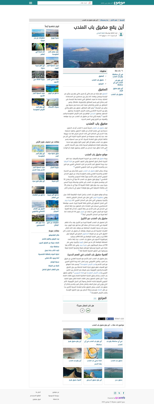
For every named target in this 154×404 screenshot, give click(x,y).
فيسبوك (111, 319)
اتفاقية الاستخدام (35, 395)
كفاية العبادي (101, 33)
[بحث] (89, 3)
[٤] (74, 166)
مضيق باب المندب (117, 94)
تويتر (104, 319)
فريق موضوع (37, 399)
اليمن (82, 211)
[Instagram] (115, 393)
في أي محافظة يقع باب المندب (117, 75)
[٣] (106, 150)
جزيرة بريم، (83, 245)
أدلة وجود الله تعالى (52, 258)
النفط (100, 289)
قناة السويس (79, 272)
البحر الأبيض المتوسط (88, 264)
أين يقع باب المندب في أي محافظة (118, 82)
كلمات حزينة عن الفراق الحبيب (49, 242)
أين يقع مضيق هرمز (118, 89)
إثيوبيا (81, 242)
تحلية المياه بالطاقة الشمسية (48, 254)
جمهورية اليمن (98, 197)
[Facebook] (123, 393)
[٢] (101, 116)
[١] (94, 107)
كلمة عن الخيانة (53, 265)
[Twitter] (119, 393)
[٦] (79, 250)
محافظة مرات (54, 246)
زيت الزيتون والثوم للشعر (50, 239)
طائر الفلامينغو (54, 235)
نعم (88, 310)
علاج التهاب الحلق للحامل (50, 269)
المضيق (104, 93)
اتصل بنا (38, 392)
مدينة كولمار (54, 262)
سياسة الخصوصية (54, 395)
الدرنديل (93, 113)
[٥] (81, 214)
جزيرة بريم (68, 200)
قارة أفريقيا (68, 161)
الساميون (85, 233)
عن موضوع (56, 392)
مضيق (102, 158)
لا (82, 310)
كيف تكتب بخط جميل (52, 250)
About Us (56, 399)
